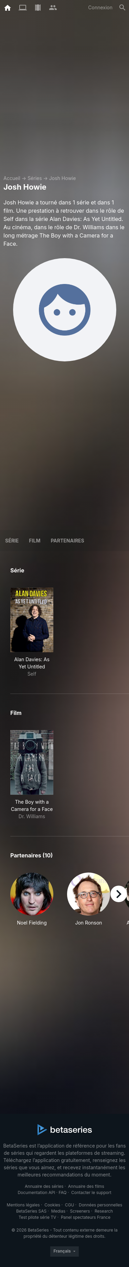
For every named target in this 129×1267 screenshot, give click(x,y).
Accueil (11, 178)
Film (34, 540)
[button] (31, 899)
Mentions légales (23, 1204)
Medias (58, 1211)
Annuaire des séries (44, 1186)
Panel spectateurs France (85, 1217)
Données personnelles (100, 1204)
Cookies (52, 1204)
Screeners (80, 1211)
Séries (35, 178)
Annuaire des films (86, 1186)
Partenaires (67, 540)
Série (12, 540)
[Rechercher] (122, 7)
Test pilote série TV (37, 1217)
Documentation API (36, 1192)
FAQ (62, 1192)
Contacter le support (91, 1192)
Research (104, 1211)
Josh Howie (62, 178)
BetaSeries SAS (31, 1211)
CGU (69, 1204)
